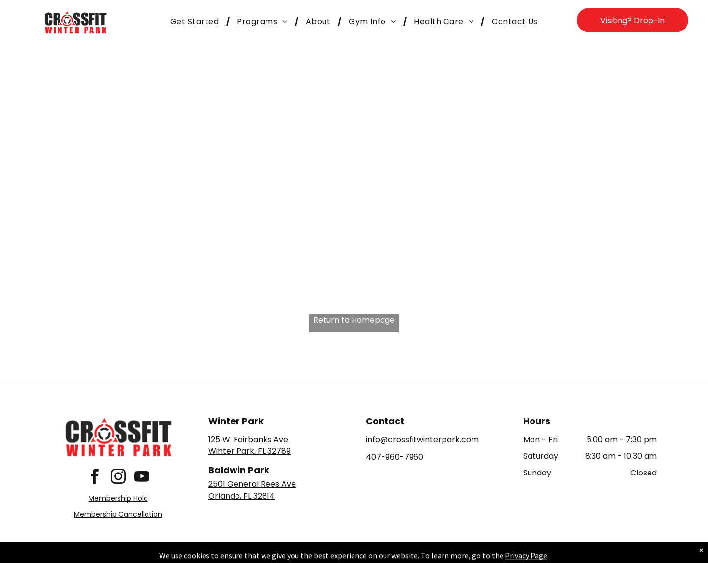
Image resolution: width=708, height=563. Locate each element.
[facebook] (94, 478)
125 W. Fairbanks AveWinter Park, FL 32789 (249, 445)
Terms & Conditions (435, 553)
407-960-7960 (394, 457)
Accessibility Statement (374, 553)
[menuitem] (196, 22)
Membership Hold (118, 498)
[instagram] (118, 478)
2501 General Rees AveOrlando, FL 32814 (252, 490)
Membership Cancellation (118, 514)
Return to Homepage (354, 320)
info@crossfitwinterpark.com (422, 439)
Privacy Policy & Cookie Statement (292, 553)
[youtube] (141, 478)
